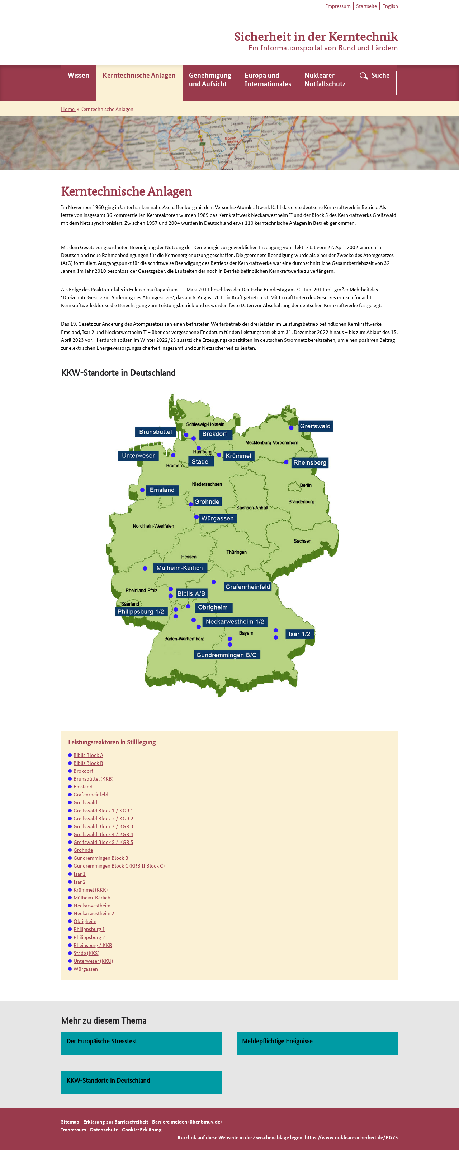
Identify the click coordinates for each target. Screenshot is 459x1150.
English (390, 5)
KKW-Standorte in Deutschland (108, 1080)
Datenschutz (104, 1129)
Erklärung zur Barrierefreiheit (115, 1121)
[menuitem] (78, 83)
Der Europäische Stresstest (101, 1040)
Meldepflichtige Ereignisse (277, 1040)
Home (68, 108)
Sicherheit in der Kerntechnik (316, 36)
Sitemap (70, 1121)
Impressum (338, 5)
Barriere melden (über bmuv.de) (187, 1121)
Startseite (366, 5)
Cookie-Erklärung (142, 1129)
